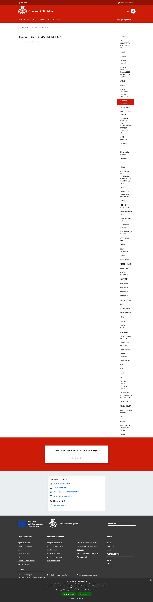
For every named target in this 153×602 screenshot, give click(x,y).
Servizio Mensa (125, 349)
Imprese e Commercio (54, 553)
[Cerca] (133, 11)
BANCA (122, 85)
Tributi (122, 417)
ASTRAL (122, 81)
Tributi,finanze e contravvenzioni (88, 546)
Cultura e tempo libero (55, 546)
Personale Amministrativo (26, 560)
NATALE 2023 (124, 268)
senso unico (124, 332)
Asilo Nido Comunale (123, 61)
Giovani (122, 244)
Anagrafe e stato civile (55, 542)
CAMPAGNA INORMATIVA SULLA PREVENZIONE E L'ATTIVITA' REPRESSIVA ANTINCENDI (125, 125)
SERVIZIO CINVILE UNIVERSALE (126, 337)
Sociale (122, 373)
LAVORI (122, 255)
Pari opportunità (125, 300)
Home (22, 27)
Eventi (109, 563)
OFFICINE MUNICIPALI (124, 273)
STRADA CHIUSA (125, 402)
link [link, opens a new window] (96, 590)
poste (121, 304)
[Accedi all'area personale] (125, 2)
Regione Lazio (22, 2)
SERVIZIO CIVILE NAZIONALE (125, 344)
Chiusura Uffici (125, 148)
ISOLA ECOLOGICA (124, 250)
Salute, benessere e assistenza (87, 553)
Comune (122, 163)
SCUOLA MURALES (123, 326)
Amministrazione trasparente (87, 575)
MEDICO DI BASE (125, 264)
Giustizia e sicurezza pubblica (87, 542)
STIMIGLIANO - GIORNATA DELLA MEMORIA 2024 (126, 395)
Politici (20, 557)
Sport (121, 377)
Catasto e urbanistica (54, 557)
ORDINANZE (124, 291)
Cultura (122, 167)
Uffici (19, 550)
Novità (29, 27)
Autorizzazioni (82, 557)
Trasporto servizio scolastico (126, 411)
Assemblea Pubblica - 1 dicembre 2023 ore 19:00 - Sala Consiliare (125, 72)
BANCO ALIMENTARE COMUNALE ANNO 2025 (124, 93)
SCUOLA (122, 321)
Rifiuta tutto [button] (84, 594)
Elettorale (123, 201)
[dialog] (76, 590)
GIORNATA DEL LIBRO (125, 239)
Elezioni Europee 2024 (125, 219)
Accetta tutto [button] (69, 594)
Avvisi (109, 550)
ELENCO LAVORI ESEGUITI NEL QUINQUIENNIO (125, 194)
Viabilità (122, 434)
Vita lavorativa (52, 550)
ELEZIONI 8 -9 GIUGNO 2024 (124, 206)
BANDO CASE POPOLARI (124, 102)
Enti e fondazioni (23, 553)
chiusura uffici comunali (124, 153)
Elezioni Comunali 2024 (126, 212)
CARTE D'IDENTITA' (123, 138)
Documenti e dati (23, 564)
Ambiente (123, 56)
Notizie (109, 542)
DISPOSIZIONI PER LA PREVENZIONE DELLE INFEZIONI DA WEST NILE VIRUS (126, 177)
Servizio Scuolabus (123, 354)
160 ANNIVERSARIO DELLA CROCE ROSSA (125, 44)
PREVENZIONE (125, 308)
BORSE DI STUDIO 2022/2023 (126, 112)
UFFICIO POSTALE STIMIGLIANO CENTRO (126, 427)
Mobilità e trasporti (53, 560)
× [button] (150, 580)
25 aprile (123, 52)
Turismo (122, 421)
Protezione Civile (125, 312)
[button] (76, 599)
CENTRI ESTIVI (124, 143)
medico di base (125, 260)
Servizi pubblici (125, 360)
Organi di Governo (24, 542)
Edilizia (122, 187)
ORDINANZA (124, 279)
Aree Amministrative (25, 546)
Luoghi (109, 560)
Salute (122, 317)
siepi (121, 364)
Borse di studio (125, 107)
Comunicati (110, 546)
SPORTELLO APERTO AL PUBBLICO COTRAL (124, 385)
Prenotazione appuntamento (57, 575)
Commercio (123, 158)
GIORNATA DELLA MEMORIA (126, 226)
